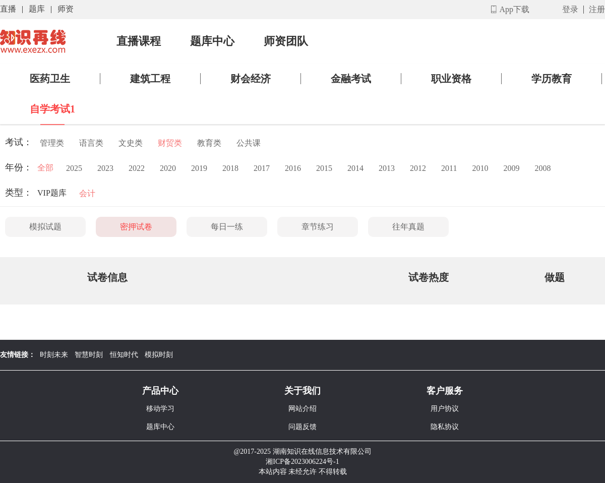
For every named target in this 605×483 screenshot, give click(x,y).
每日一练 (227, 226)
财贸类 (170, 143)
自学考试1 (52, 108)
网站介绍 (302, 408)
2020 (168, 168)
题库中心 (212, 41)
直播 (8, 9)
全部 (45, 167)
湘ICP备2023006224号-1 (302, 461)
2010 (480, 168)
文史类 (130, 143)
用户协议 (445, 408)
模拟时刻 (159, 354)
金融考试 (351, 78)
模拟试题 (45, 226)
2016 (293, 168)
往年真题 (408, 226)
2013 (387, 168)
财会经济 (250, 78)
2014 (355, 168)
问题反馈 (302, 427)
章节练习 (317, 226)
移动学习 (160, 408)
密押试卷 (136, 226)
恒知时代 (124, 354)
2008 (542, 168)
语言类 (91, 143)
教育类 (209, 143)
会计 (87, 193)
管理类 (52, 143)
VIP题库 (52, 193)
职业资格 (451, 78)
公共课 (248, 143)
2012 (418, 168)
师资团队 (286, 41)
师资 (65, 9)
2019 (199, 168)
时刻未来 (54, 354)
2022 (137, 168)
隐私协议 (445, 427)
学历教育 (551, 78)
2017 (262, 168)
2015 (324, 168)
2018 (230, 168)
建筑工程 (150, 78)
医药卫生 (50, 78)
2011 (449, 168)
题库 (37, 9)
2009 (511, 168)
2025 (74, 168)
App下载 (514, 9)
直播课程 (138, 41)
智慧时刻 (89, 354)
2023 (105, 168)
